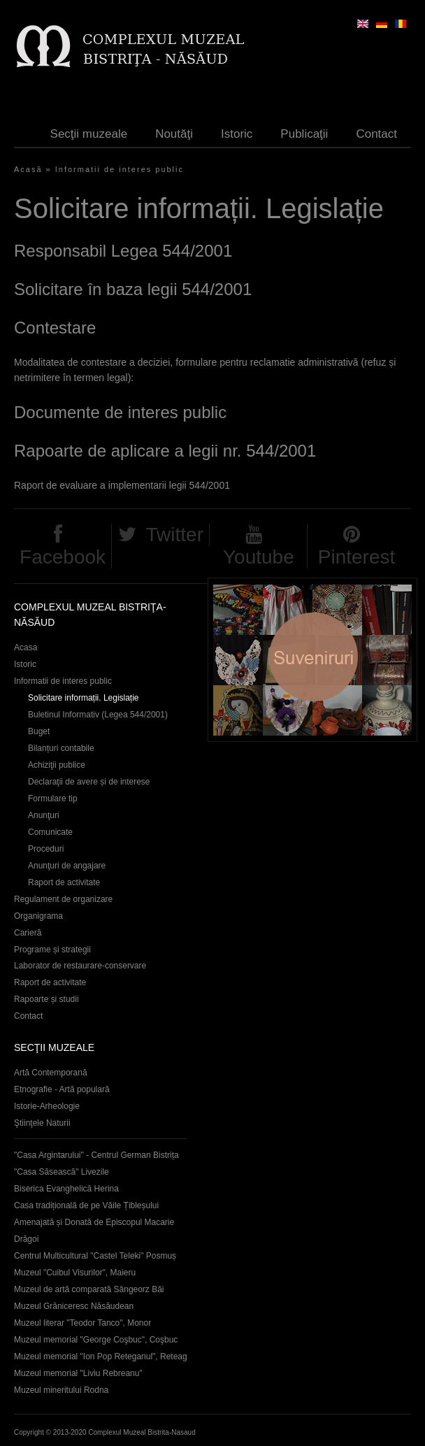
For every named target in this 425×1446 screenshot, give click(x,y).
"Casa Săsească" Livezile (61, 1172)
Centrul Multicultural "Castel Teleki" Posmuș (95, 1256)
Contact (376, 134)
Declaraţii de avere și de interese (89, 782)
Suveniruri (312, 660)
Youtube (258, 557)
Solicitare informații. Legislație (83, 698)
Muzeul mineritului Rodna (61, 1390)
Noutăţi (174, 134)
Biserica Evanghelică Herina (66, 1189)
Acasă (28, 169)
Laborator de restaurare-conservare (80, 966)
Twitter (174, 534)
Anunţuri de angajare (67, 866)
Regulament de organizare (63, 899)
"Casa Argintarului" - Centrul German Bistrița (96, 1155)
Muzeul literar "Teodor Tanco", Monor (82, 1323)
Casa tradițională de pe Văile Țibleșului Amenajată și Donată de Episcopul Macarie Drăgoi (94, 1222)
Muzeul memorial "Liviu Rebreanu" (78, 1373)
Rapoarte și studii (46, 999)
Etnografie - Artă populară (62, 1089)
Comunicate (50, 832)
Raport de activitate (64, 882)
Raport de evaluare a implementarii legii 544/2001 (122, 485)
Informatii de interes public (119, 169)
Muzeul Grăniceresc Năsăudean (74, 1306)
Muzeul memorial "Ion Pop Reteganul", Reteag (100, 1356)
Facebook (63, 557)
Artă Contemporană (50, 1073)
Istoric (236, 134)
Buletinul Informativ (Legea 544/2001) (98, 715)
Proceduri (46, 849)
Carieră (27, 933)
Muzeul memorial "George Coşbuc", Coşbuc (96, 1340)
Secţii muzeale (89, 134)
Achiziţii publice (56, 765)
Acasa (25, 647)
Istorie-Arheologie (47, 1106)
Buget (39, 731)
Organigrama (38, 916)
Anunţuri (43, 815)
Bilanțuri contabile (61, 748)
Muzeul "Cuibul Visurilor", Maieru (75, 1272)
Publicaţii (304, 134)
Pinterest (357, 557)
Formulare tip (53, 798)
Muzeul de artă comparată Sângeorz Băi (89, 1289)
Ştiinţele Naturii (42, 1123)
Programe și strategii (52, 949)
